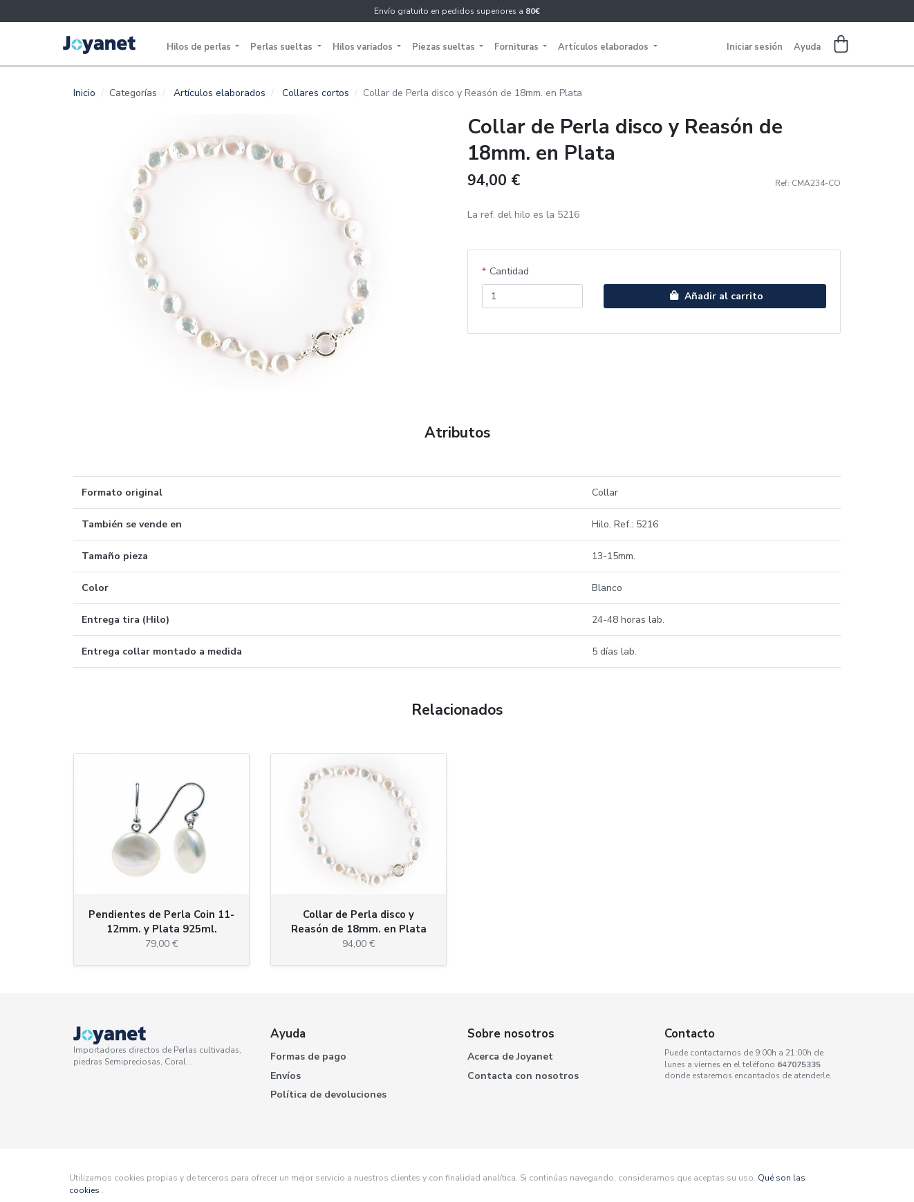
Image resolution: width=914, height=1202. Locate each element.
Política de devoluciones (328, 1094)
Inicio (84, 93)
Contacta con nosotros (523, 1075)
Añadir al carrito (714, 296)
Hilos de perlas (200, 47)
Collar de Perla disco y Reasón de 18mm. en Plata (359, 922)
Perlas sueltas (282, 47)
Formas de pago (308, 1056)
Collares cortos (315, 93)
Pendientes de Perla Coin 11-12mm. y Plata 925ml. (161, 922)
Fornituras (517, 47)
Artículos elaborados (604, 47)
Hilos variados (364, 47)
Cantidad (509, 271)
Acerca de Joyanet (510, 1056)
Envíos (285, 1075)
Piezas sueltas (444, 47)
